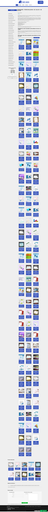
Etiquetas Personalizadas (11, 25)
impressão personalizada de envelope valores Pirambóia (36, 339)
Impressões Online (10, 60)
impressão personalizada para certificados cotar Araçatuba (21, 113)
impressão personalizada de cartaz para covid (17, 479)
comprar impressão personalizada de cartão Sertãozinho (21, 407)
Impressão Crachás (10, 33)
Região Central (29, 485)
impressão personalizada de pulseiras (38, 479)
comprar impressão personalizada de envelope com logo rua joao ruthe (21, 102)
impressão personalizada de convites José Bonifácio (21, 272)
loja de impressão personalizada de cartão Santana (28, 214)
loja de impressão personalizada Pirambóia (36, 46)
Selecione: (9, 485)
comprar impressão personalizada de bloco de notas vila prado (21, 226)
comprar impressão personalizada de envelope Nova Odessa (28, 443)
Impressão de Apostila (10, 35)
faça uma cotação (36, 37)
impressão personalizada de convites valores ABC (21, 339)
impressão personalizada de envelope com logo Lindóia (28, 430)
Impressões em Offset (10, 58)
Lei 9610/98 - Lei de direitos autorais (18, 504)
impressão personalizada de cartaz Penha (21, 306)
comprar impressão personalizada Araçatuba (29, 339)
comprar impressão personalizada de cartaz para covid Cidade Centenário (21, 136)
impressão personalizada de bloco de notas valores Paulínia (28, 407)
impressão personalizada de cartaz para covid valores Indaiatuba (36, 261)
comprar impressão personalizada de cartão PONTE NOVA (36, 442)
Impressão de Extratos (11, 45)
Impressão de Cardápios (11, 38)
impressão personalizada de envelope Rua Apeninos (36, 328)
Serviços (12, 10)
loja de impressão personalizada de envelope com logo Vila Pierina (28, 58)
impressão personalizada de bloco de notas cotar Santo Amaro (36, 158)
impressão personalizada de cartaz (31, 469)
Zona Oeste (35, 485)
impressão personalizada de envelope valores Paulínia (21, 328)
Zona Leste (33, 485)
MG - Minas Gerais (26, 485)
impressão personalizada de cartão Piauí (28, 124)
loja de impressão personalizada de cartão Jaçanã (21, 170)
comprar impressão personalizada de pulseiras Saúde (36, 102)
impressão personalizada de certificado (38, 469)
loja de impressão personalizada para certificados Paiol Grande (28, 294)
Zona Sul (38, 485)
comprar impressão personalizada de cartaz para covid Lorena (28, 396)
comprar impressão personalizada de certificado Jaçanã (28, 384)
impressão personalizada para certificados (24, 479)
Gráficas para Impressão (11, 30)
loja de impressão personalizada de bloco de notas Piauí (28, 249)
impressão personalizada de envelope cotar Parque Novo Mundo (36, 419)
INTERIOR (23, 485)
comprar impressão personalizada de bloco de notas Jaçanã (28, 147)
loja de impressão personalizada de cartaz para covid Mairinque (21, 284)
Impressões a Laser (10, 50)
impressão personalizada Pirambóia (36, 204)
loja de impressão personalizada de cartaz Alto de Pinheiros (36, 69)
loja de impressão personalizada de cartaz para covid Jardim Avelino (28, 113)
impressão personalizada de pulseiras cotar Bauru (36, 372)
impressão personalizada (18, 468)
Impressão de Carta (10, 40)
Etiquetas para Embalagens (11, 23)
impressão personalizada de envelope (11, 469)
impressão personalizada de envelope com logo (31, 479)
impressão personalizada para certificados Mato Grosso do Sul (28, 273)
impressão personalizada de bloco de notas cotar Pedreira (28, 306)
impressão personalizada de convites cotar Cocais (21, 80)
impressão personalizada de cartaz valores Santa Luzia (36, 135)
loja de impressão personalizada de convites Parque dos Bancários (36, 407)
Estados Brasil (15, 485)
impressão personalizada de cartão (24, 469)
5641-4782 (41, 2)
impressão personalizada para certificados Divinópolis (21, 350)
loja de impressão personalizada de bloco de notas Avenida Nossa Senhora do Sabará (36, 238)
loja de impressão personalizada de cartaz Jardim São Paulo (21, 193)
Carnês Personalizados (11, 18)
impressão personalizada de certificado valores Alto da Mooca (21, 237)
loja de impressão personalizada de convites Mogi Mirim (36, 395)
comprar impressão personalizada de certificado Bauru (21, 442)
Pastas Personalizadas (11, 65)
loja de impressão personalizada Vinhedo (21, 294)
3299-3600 (41, 1)
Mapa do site (39, 506)
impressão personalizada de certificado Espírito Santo (28, 362)
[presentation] (13, 500)
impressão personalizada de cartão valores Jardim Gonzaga (21, 124)
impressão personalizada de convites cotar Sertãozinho (36, 124)
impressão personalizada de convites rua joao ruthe (36, 113)
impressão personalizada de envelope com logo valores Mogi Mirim (36, 284)
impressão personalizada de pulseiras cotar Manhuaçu (36, 362)
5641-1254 (13, 72)
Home (26, 506)
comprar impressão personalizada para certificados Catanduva (28, 47)
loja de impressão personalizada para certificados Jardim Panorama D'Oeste (36, 317)
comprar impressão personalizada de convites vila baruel (36, 351)
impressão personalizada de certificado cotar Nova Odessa (28, 225)
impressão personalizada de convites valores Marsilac (21, 181)
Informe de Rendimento (11, 63)
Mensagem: (31, 497)
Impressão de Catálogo (11, 43)
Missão (31, 506)
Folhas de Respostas (10, 28)
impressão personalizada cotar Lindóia (29, 317)
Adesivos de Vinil (10, 13)
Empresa (28, 506)
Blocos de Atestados (10, 15)
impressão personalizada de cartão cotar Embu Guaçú (28, 454)
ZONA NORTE (12, 485)
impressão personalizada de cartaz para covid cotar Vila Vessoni (21, 214)
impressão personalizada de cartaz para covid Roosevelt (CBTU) (28, 204)
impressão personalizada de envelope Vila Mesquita (21, 147)
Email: (18, 495)
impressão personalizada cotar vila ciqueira (28, 237)
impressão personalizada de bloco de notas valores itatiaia (28, 350)
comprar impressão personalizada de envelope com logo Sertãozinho (36, 384)
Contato (36, 506)
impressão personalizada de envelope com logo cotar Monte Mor (28, 135)
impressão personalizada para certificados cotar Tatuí (21, 58)
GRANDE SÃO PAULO (19, 485)
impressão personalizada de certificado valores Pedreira (28, 102)
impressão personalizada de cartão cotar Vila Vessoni (21, 454)
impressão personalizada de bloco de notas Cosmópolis (36, 193)
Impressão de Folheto (10, 48)
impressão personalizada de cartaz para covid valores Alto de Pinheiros (28, 170)
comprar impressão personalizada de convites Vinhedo (21, 395)
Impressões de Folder (10, 53)
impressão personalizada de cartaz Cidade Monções (28, 328)
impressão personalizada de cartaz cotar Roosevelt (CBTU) (28, 158)
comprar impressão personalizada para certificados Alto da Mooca (21, 91)
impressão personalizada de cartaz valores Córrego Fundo (28, 284)
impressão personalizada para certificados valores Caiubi (36, 272)
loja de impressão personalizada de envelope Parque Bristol (21, 419)
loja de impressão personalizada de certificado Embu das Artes (36, 90)
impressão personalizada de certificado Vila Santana (36, 306)
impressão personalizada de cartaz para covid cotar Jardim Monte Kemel (21, 47)
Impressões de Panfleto (11, 55)
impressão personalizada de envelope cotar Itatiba (21, 372)
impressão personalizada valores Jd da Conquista (29, 80)
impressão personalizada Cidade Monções (21, 204)
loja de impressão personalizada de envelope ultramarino (28, 181)
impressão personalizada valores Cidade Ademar (21, 69)
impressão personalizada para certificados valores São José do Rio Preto (36, 182)
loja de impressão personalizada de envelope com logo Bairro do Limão (36, 214)
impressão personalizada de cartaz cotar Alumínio (36, 170)
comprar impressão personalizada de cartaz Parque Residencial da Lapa (21, 431)
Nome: (17, 493)
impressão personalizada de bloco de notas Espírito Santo (28, 372)
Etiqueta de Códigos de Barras (11, 20)
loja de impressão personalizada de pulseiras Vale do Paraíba (28, 419)
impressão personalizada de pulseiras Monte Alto (36, 225)
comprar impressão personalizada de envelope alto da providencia (21, 159)
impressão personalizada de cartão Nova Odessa (36, 80)
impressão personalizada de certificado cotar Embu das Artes (28, 90)
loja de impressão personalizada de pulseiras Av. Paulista (28, 193)
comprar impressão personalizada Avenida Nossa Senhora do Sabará (21, 384)
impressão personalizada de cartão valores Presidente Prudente (36, 295)
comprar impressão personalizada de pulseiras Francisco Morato (36, 431)
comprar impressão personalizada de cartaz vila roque (21, 362)
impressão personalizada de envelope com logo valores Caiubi (21, 317)
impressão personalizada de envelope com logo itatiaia (28, 69)
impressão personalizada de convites (11, 479)
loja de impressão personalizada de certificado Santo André (21, 249)
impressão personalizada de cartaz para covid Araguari (21, 261)
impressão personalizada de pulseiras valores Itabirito (28, 261)
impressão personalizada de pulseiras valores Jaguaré (36, 58)
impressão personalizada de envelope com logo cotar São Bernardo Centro (36, 250)
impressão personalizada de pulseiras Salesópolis (36, 147)
